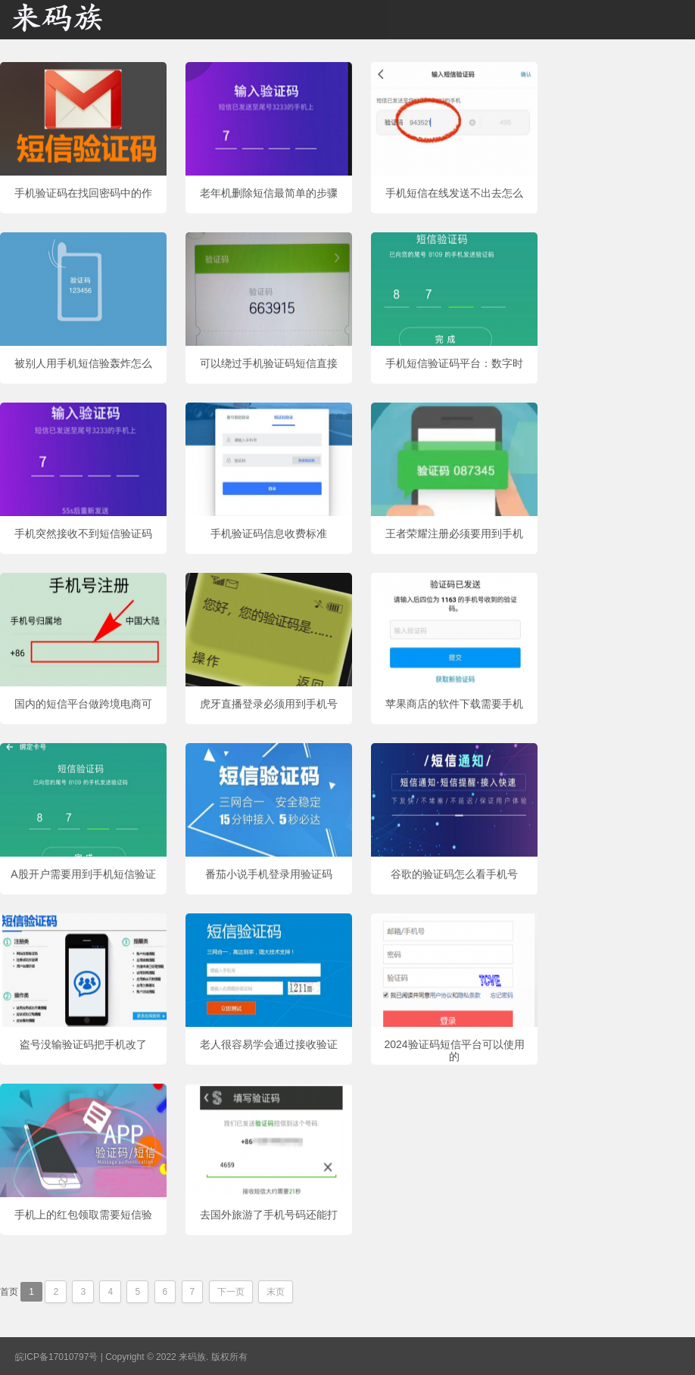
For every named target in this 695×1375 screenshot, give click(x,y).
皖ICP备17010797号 (56, 1357)
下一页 (231, 1291)
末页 (275, 1291)
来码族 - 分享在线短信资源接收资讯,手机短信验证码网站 (75, 19)
